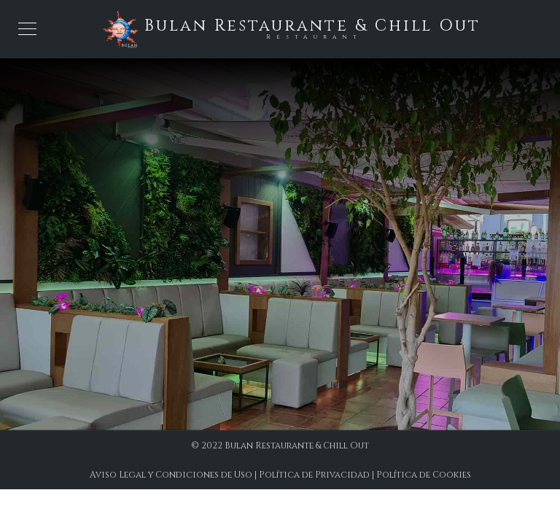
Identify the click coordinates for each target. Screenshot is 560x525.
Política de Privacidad (314, 475)
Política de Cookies (423, 475)
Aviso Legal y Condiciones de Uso (171, 475)
